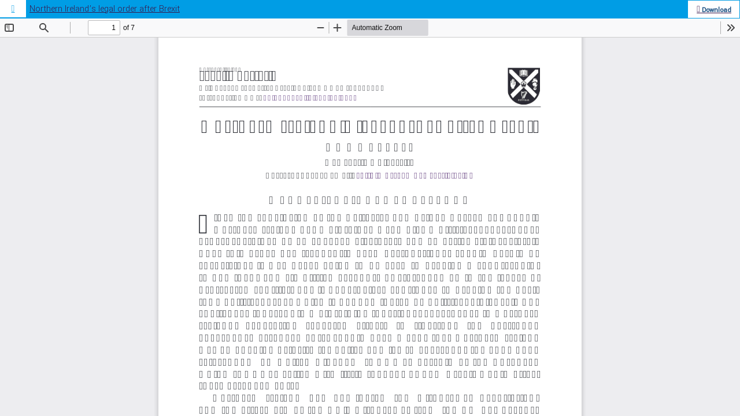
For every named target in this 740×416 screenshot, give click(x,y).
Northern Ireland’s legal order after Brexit (104, 9)
